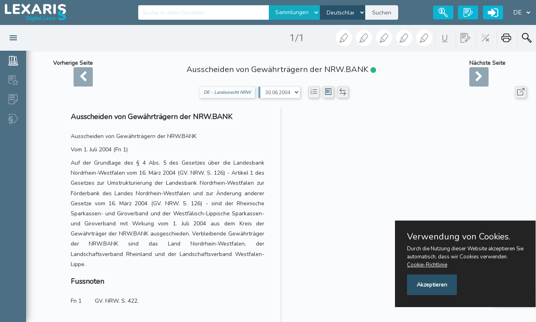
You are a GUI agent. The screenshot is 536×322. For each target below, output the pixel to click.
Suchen (381, 13)
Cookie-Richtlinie (427, 264)
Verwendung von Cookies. (458, 237)
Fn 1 (76, 301)
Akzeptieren (432, 285)
